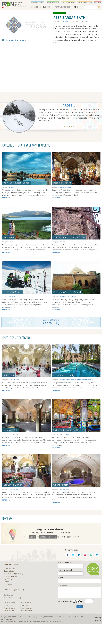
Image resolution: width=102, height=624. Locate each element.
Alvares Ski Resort (13, 292)
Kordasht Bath (11, 430)
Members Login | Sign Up (14, 589)
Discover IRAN (9, 568)
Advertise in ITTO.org (12, 597)
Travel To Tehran (25, 603)
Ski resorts (12, 296)
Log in (32, 536)
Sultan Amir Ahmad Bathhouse (68, 430)
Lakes (11, 242)
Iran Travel (56, 617)
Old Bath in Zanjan (13, 484)
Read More (69, 126)
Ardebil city (67, 21)
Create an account (48, 536)
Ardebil (69, 105)
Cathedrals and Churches (67, 296)
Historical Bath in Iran (15, 40)
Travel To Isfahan (10, 605)
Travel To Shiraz (9, 603)
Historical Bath (14, 380)
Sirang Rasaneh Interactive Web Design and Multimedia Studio (39, 621)
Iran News (8, 584)
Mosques (62, 242)
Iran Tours (8, 579)
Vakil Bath (9, 375)
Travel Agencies (10, 576)
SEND (79, 607)
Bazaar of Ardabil (62, 182)
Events (6, 581)
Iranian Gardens (87, 380)
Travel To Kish (24, 605)
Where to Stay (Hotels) (13, 573)
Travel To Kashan (26, 611)
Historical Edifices (75, 380)
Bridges (11, 187)
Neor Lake (9, 237)
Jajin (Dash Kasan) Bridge (16, 182)
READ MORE (6, 198)
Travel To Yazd (9, 611)
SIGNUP (48, 7)
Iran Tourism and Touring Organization (30, 617)
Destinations (9, 571)
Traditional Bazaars (65, 187)
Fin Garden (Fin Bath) (63, 375)
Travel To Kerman (26, 608)
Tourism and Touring (67, 617)
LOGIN (36, 7)
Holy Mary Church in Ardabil (67, 292)
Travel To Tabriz (9, 608)
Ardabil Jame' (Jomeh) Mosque (69, 237)
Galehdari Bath (60, 484)
